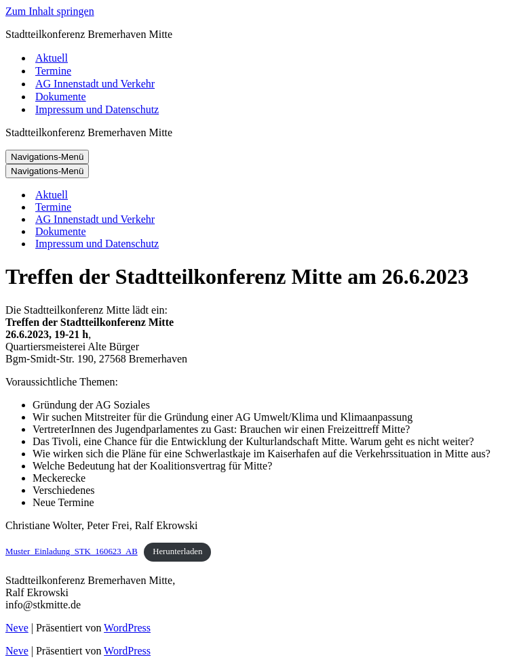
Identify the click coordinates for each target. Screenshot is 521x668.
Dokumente (60, 96)
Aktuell (51, 58)
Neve (16, 627)
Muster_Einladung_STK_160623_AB (71, 551)
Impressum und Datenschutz (97, 109)
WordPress (127, 627)
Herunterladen (177, 551)
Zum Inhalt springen (49, 11)
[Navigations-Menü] (47, 157)
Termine (53, 71)
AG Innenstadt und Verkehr (95, 83)
